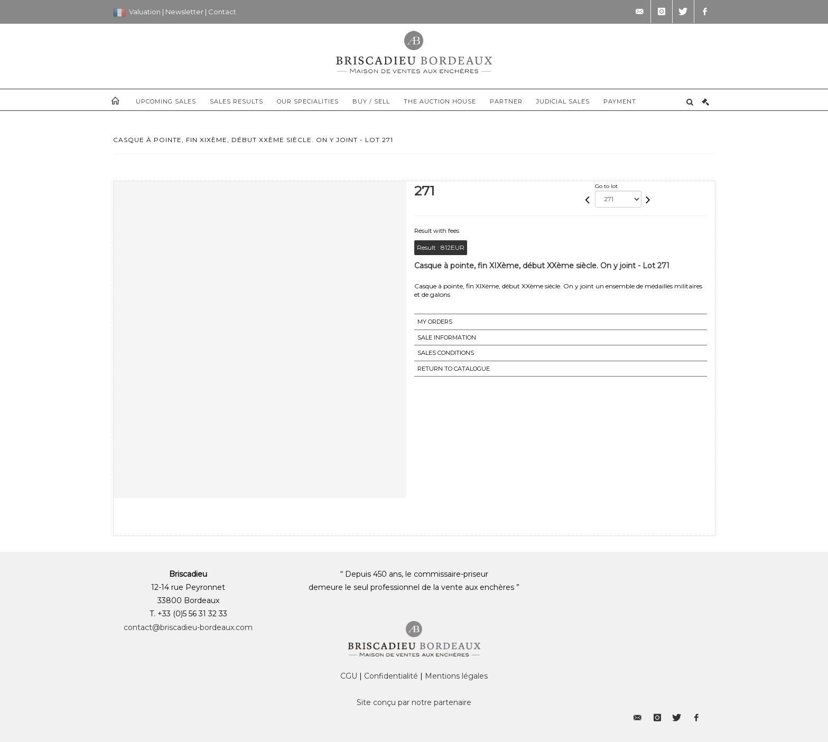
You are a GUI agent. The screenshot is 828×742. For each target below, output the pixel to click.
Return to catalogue (453, 368)
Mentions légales (456, 676)
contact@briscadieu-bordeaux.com (188, 627)
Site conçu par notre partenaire (414, 702)
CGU (348, 676)
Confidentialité (391, 676)
